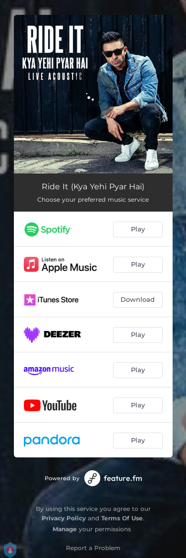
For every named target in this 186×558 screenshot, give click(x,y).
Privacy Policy (64, 518)
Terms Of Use (122, 518)
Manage (65, 529)
